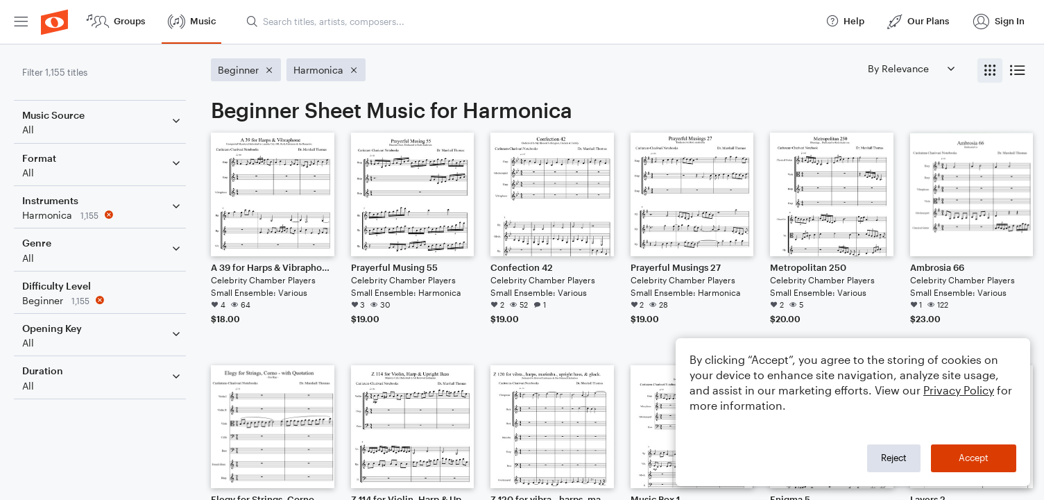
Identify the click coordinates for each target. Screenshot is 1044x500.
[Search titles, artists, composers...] (529, 21)
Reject (894, 457)
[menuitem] (21, 22)
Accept (974, 457)
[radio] (989, 70)
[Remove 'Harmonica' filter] (102, 215)
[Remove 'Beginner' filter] (102, 300)
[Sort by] (911, 68)
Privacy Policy (958, 390)
